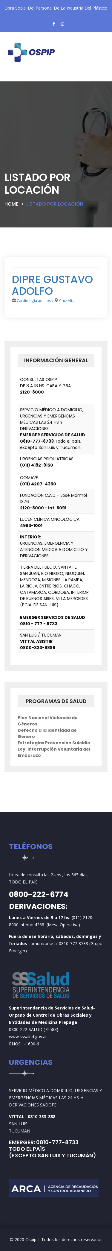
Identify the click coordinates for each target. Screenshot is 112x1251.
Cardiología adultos (34, 300)
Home (11, 204)
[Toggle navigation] (19, 76)
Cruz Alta (66, 300)
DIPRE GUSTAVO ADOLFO (52, 285)
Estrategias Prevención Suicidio (54, 743)
